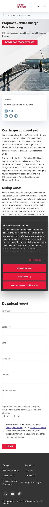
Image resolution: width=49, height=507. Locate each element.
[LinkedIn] (5, 494)
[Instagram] (20, 494)
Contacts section (38, 427)
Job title (6, 374)
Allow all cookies (24, 268)
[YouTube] (12, 494)
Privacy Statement (14, 427)
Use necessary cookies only (24, 285)
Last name (6, 326)
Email (4, 342)
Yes (8, 416)
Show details (35, 260)
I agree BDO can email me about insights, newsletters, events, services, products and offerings (21, 409)
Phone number (9, 390)
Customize (24, 276)
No (18, 416)
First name (7, 310)
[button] (20, 42)
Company (6, 358)
